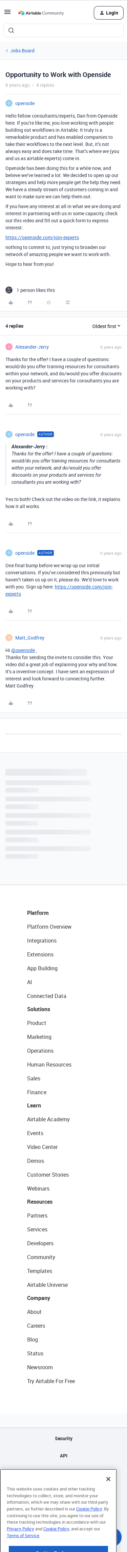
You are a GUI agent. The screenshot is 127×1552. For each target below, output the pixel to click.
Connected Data (46, 996)
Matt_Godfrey (29, 637)
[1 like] (30, 290)
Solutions (38, 1009)
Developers (40, 1243)
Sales (33, 1078)
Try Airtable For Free (51, 1381)
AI (29, 982)
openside (25, 103)
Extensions (40, 954)
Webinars (38, 1188)
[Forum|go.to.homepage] (41, 12)
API (63, 1455)
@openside (23, 650)
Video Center (42, 1147)
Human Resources (49, 1064)
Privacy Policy (20, 1542)
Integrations (42, 940)
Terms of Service (23, 1549)
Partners (37, 1215)
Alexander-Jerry (32, 347)
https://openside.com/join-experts (42, 237)
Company (38, 1298)
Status (35, 1353)
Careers (36, 1325)
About (34, 1312)
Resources (39, 1201)
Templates (39, 1271)
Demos (35, 1161)
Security (63, 1438)
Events (35, 1133)
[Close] (108, 1492)
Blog (32, 1339)
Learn (34, 1105)
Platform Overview (49, 926)
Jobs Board (22, 50)
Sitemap (63, 1473)
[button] (7, 14)
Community (41, 1257)
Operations (40, 1050)
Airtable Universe (47, 1284)
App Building (42, 968)
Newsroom (40, 1367)
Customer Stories (48, 1174)
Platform (38, 913)
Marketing (39, 1037)
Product (36, 1023)
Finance (36, 1092)
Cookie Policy (89, 1522)
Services (37, 1229)
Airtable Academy (48, 1119)
